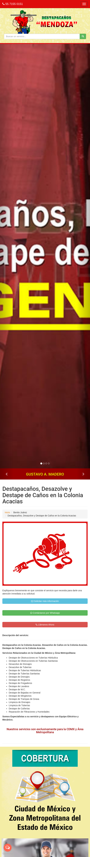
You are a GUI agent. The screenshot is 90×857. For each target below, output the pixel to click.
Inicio (7, 512)
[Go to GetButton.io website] (8, 854)
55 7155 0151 (12, 4)
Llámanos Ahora (45, 624)
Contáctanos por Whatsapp (45, 613)
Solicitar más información (45, 601)
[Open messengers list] (8, 848)
